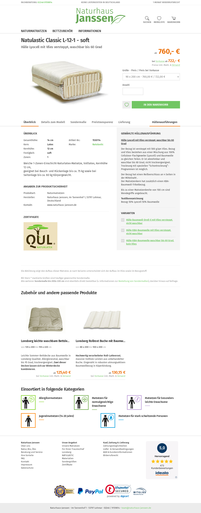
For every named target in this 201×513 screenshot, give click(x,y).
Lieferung (124, 122)
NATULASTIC (68, 455)
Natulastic (97, 144)
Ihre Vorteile (27, 455)
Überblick (30, 122)
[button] (122, 219)
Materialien (67, 458)
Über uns (25, 446)
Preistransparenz (102, 122)
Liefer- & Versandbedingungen (118, 449)
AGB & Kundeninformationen (117, 452)
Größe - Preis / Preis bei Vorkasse (140, 70)
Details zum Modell (53, 122)
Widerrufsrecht (110, 455)
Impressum (26, 464)
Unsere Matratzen (71, 446)
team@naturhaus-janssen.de (136, 508)
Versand (66, 376)
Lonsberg (66, 452)
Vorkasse (44, 376)
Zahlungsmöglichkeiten (115, 446)
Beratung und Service (32, 452)
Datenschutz (27, 468)
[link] (118, 491)
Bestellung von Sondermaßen (133, 281)
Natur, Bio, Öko (28, 449)
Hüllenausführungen (164, 122)
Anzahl (126, 85)
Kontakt (25, 461)
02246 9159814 (45, 2)
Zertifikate (67, 464)
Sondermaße (78, 122)
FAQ (23, 458)
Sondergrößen (69, 461)
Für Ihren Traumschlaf (73, 449)
